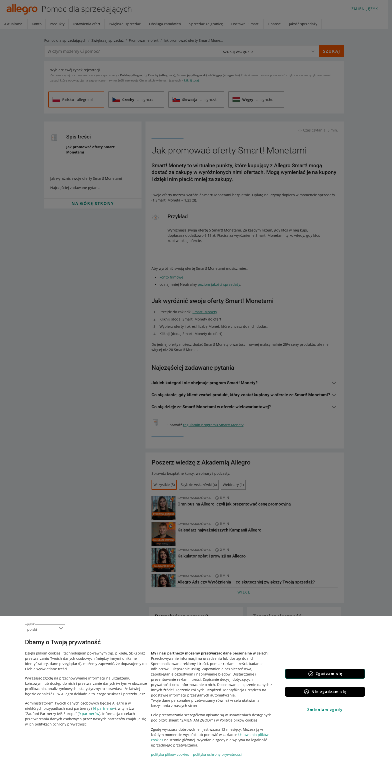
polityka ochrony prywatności (217, 754)
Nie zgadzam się (325, 692)
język (31, 624)
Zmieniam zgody (325, 709)
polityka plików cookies (170, 754)
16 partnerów (103, 708)
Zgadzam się (325, 674)
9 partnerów (89, 713)
